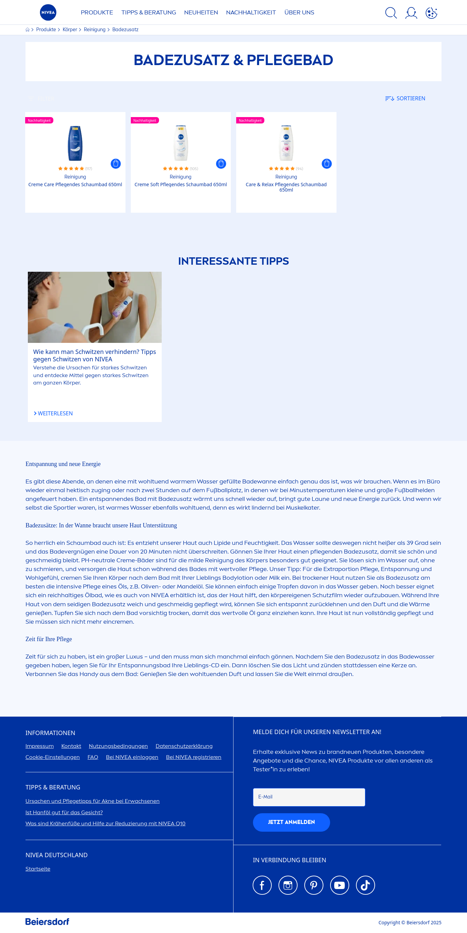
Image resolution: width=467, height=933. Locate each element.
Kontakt (71, 746)
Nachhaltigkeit (251, 12)
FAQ (93, 757)
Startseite (37, 869)
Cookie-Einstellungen (52, 757)
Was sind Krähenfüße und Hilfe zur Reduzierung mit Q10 (105, 823)
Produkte (46, 30)
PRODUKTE (97, 12)
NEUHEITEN (201, 12)
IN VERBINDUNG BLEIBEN (289, 860)
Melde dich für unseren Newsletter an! (317, 732)
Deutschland (56, 855)
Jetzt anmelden (291, 822)
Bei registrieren (193, 757)
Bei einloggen (132, 757)
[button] (116, 164)
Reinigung (95, 30)
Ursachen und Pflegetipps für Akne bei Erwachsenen (92, 801)
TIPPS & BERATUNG (148, 12)
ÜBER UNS (299, 12)
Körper (70, 30)
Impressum (39, 746)
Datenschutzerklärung (184, 746)
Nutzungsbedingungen (118, 746)
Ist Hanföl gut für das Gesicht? (64, 812)
